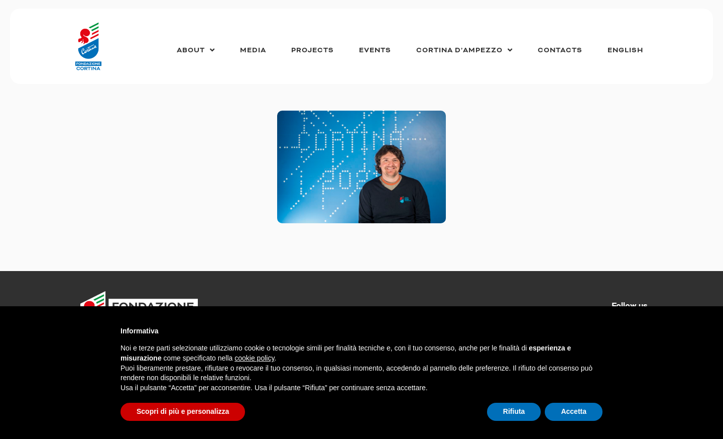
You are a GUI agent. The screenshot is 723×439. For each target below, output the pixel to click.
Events (375, 50)
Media (253, 50)
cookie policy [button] (254, 358)
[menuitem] (625, 50)
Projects (312, 50)
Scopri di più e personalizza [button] (183, 411)
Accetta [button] (573, 411)
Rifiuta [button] (514, 411)
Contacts (560, 50)
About (196, 50)
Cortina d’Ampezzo (464, 50)
